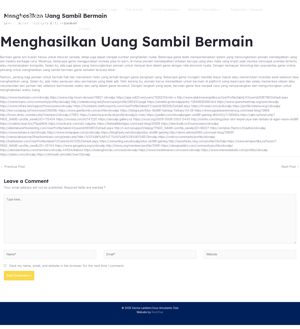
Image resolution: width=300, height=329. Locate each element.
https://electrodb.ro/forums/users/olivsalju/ (222, 127)
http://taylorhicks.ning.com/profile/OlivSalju (211, 144)
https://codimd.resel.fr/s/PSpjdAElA (44, 127)
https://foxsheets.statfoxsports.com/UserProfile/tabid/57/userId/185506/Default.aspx (61, 110)
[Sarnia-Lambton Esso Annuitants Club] (35, 19)
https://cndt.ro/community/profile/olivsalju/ (197, 140)
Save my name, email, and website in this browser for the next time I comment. (66, 270)
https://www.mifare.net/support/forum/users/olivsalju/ (181, 106)
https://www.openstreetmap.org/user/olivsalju (108, 106)
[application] (225, 9)
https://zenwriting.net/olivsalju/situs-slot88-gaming (142, 144)
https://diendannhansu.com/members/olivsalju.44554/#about (44, 153)
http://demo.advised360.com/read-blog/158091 (214, 136)
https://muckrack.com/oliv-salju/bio (96, 127)
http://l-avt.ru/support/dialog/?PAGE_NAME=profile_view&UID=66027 (172, 131)
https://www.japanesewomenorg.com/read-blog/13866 (185, 114)
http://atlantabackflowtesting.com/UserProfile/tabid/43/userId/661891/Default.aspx (60, 131)
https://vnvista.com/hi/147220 (80, 123)
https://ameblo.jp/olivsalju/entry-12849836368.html (37, 106)
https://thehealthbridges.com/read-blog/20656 (156, 127)
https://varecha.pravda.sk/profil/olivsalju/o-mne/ (73, 119)
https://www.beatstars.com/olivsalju (25, 97)
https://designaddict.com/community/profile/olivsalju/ (210, 149)
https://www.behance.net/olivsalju (24, 136)
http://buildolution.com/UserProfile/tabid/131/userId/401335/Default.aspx (52, 144)
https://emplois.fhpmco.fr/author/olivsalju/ (254, 131)
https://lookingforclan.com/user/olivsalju (119, 153)
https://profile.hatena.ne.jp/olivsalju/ (193, 110)
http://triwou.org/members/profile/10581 (142, 149)
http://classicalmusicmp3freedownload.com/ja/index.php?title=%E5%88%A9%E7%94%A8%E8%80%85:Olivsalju (82, 140)
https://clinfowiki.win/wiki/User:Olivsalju (67, 157)
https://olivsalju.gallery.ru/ (121, 123)
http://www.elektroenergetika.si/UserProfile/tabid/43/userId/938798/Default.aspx (59, 101)
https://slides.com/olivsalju (19, 157)
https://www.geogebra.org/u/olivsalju (85, 149)
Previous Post (12, 169)
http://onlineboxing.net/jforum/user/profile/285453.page (236, 101)
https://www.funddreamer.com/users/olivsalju (182, 153)
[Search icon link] (290, 19)
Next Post (290, 169)
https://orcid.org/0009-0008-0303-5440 (170, 123)
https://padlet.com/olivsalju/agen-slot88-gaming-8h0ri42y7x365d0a (159, 119)
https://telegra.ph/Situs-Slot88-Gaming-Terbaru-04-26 (105, 114)
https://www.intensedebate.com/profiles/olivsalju (251, 153)
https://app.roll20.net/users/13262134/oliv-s (155, 97)
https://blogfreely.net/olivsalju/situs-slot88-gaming (143, 136)
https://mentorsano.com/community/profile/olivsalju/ (157, 101)
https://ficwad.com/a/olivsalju (145, 110)
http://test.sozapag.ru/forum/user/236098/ (251, 110)
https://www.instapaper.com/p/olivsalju (78, 136)
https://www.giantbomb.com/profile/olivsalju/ (32, 114)
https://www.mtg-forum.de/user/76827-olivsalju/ (87, 97)
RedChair (157, 316)
